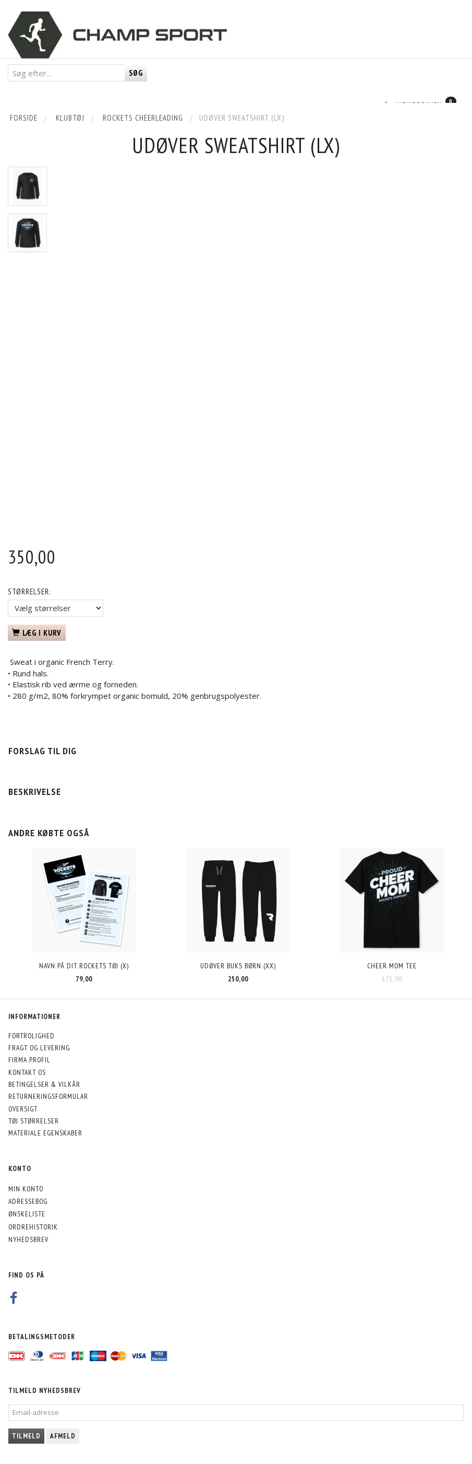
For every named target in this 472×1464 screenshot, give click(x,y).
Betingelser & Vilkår (44, 1084)
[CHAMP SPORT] (117, 34)
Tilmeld (26, 1436)
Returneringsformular (48, 1096)
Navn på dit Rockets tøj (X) (84, 965)
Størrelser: (29, 591)
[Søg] (136, 72)
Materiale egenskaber (45, 1133)
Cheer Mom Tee (392, 965)
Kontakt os (27, 1072)
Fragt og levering (39, 1047)
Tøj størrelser (33, 1121)
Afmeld (63, 1436)
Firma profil (29, 1059)
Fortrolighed (31, 1035)
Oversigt (23, 1109)
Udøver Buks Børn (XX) (238, 965)
